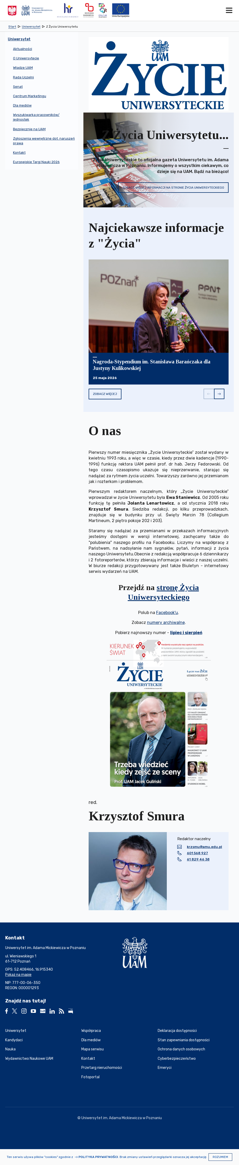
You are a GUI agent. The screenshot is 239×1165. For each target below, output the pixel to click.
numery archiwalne (166, 622)
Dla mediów (91, 1040)
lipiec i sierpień (186, 632)
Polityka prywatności (98, 1157)
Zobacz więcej (105, 394)
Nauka (10, 1049)
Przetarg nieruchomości (101, 1067)
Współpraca (91, 1030)
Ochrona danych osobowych (181, 1049)
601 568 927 (197, 853)
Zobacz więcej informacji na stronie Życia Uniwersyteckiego (173, 187)
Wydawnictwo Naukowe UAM (29, 1058)
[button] (209, 394)
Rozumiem (220, 1157)
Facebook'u (167, 612)
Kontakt (88, 1058)
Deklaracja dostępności (177, 1030)
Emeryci (164, 1067)
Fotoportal (90, 1077)
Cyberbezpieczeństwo (177, 1058)
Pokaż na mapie (18, 974)
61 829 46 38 (198, 859)
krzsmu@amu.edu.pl (204, 847)
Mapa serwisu (92, 1049)
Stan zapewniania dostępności (184, 1040)
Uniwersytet (15, 1030)
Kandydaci (14, 1040)
